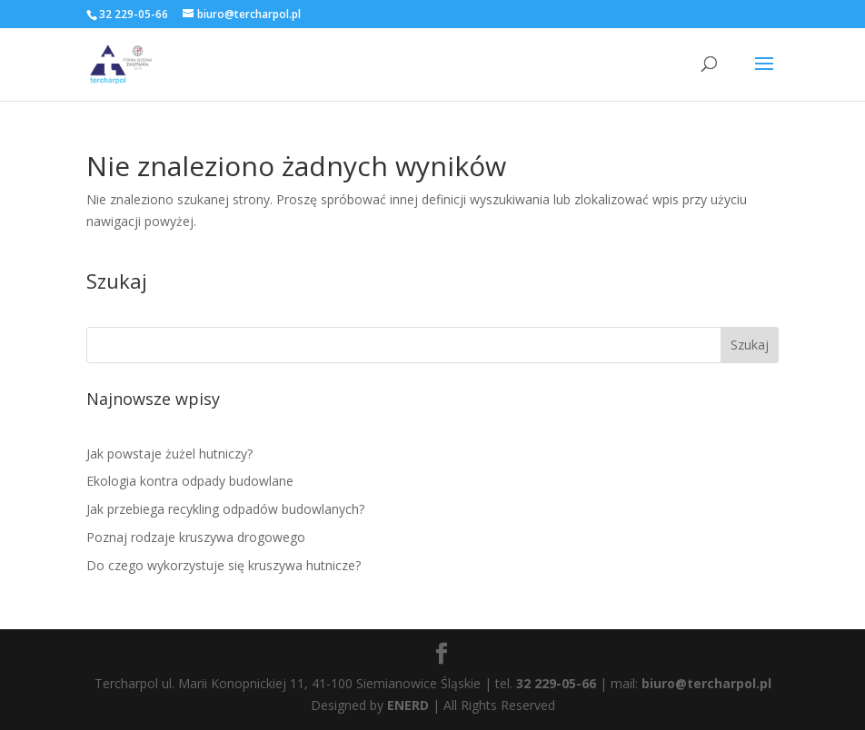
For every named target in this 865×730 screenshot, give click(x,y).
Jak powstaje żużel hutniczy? (169, 453)
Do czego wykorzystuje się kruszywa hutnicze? (223, 565)
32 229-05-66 (556, 683)
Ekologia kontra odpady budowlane (189, 480)
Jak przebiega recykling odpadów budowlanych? (225, 509)
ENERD (408, 705)
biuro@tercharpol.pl (706, 683)
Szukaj (750, 344)
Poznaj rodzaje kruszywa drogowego (195, 537)
